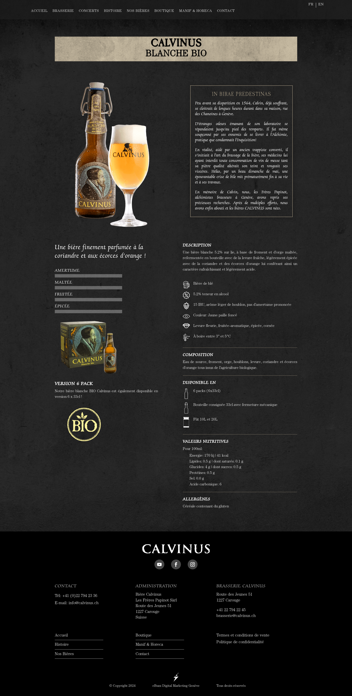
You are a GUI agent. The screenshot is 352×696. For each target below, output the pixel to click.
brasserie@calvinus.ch (236, 616)
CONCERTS (89, 11)
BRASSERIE (63, 11)
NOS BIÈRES (138, 11)
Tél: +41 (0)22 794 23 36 (76, 596)
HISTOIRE (113, 11)
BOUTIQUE (164, 11)
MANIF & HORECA (195, 11)
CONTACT (226, 11)
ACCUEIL (39, 11)
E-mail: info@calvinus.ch (77, 603)
